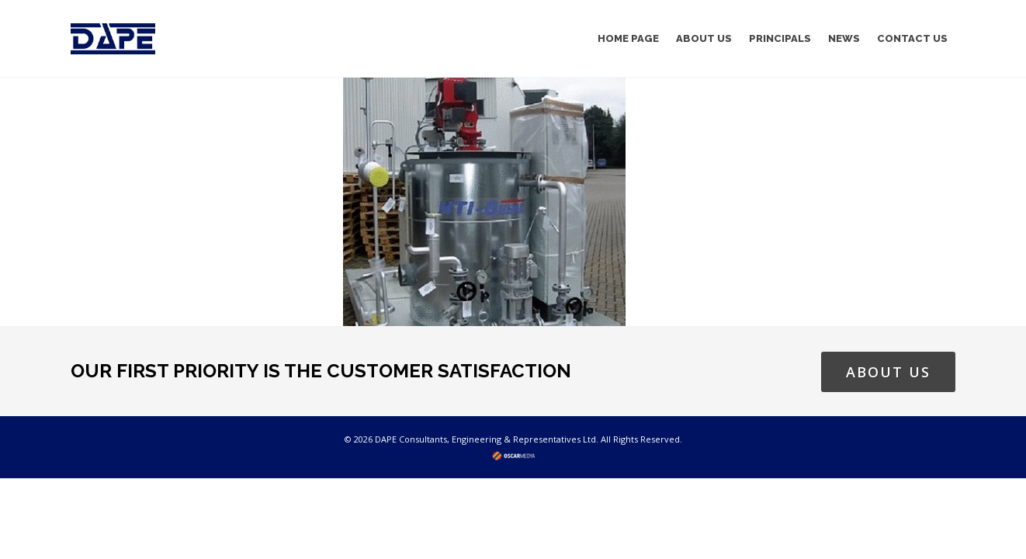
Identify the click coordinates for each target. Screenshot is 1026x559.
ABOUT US (888, 372)
